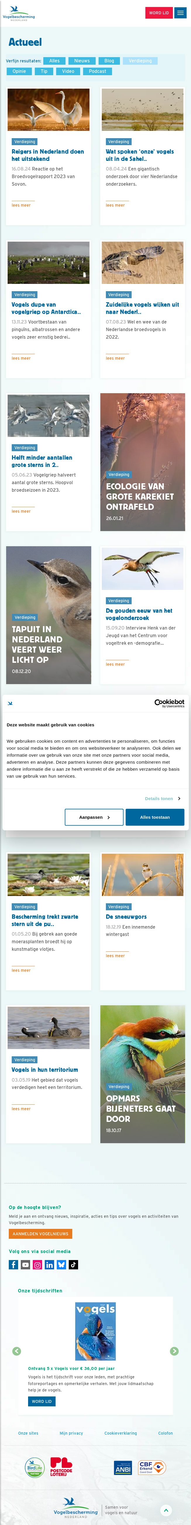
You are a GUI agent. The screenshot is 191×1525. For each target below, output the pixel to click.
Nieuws (82, 61)
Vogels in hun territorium (45, 1069)
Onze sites (28, 1433)
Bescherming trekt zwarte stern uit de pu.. (45, 920)
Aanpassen (94, 816)
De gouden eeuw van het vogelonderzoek (139, 614)
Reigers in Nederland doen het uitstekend (48, 155)
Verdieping (140, 61)
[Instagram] (37, 1264)
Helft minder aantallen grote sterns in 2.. (42, 461)
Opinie (19, 71)
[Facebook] (13, 1264)
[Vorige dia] (16, 1383)
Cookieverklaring (120, 1433)
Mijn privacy (71, 1433)
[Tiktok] (73, 1264)
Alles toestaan (155, 816)
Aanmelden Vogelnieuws (40, 1233)
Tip (44, 71)
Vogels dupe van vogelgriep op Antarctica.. (46, 308)
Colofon (165, 1433)
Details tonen (159, 798)
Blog (109, 61)
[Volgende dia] (174, 1383)
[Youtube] (25, 1264)
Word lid (42, 1401)
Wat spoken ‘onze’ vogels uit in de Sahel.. (140, 155)
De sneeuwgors (126, 916)
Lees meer (21, 205)
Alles (54, 61)
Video (68, 71)
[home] (29, 13)
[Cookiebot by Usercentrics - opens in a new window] (158, 703)
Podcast (97, 71)
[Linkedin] (49, 1264)
